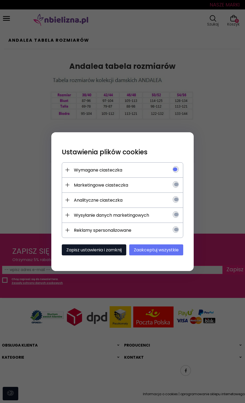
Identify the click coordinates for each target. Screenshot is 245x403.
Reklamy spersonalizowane (101, 230)
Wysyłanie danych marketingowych (110, 215)
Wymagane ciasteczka (97, 170)
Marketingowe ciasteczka (100, 185)
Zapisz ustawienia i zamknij (93, 250)
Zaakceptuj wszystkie (157, 250)
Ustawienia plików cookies (103, 152)
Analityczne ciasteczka (97, 200)
